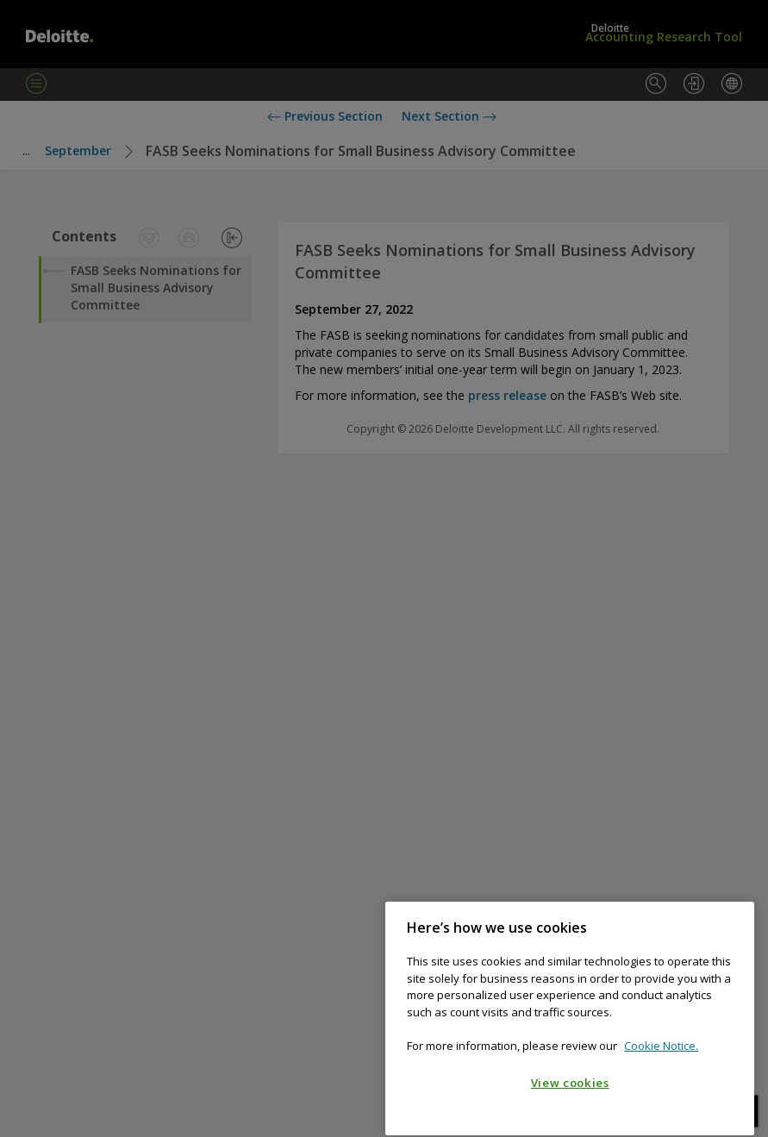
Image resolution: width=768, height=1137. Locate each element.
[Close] (733, 956)
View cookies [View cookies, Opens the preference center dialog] (570, 1111)
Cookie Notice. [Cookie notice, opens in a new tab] (661, 1075)
